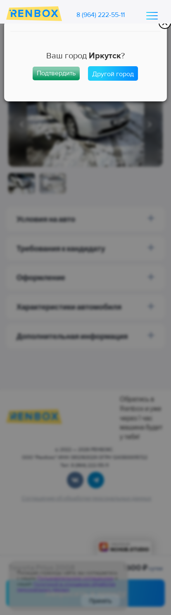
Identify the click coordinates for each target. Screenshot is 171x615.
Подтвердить (56, 73)
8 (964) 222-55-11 (100, 15)
